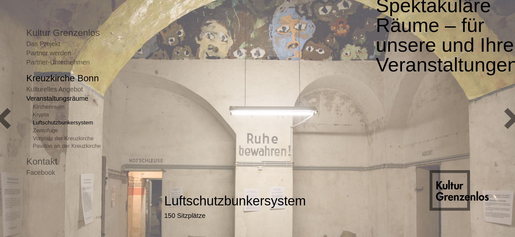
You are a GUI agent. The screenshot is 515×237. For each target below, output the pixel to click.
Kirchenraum (48, 107)
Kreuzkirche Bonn (62, 78)
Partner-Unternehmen (58, 62)
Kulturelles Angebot (54, 89)
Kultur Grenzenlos (63, 33)
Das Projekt (43, 43)
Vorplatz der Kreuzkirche (63, 138)
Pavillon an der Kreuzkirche (67, 146)
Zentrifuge (45, 130)
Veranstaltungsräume (57, 98)
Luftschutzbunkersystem (63, 122)
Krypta (41, 115)
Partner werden (48, 53)
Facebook (40, 172)
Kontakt (41, 161)
